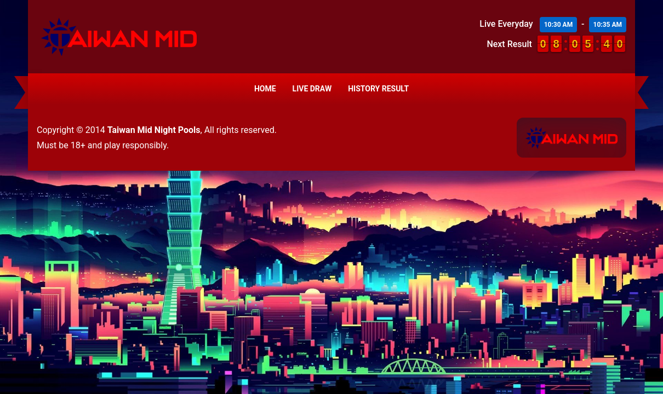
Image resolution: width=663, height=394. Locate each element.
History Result (378, 88)
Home (265, 88)
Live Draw (312, 88)
